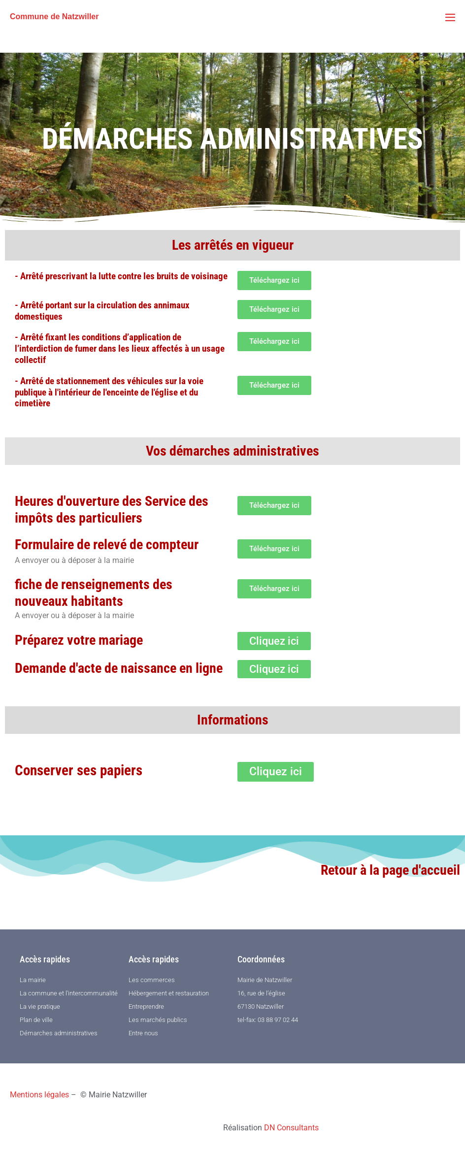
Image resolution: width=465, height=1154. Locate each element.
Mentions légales (39, 1094)
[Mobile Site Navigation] (450, 17)
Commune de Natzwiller (54, 16)
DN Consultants (291, 1127)
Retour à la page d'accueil (390, 870)
